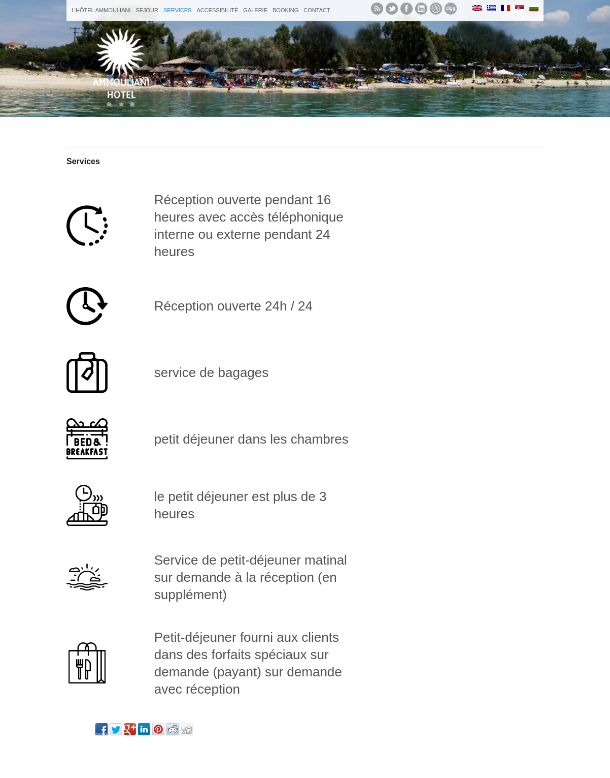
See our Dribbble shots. (436, 9)
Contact (316, 10)
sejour (146, 10)
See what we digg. (451, 9)
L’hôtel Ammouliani (101, 10)
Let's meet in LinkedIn (421, 9)
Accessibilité (217, 10)
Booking (285, 10)
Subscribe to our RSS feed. (377, 9)
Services (177, 10)
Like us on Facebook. (406, 9)
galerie (255, 10)
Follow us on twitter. (392, 9)
